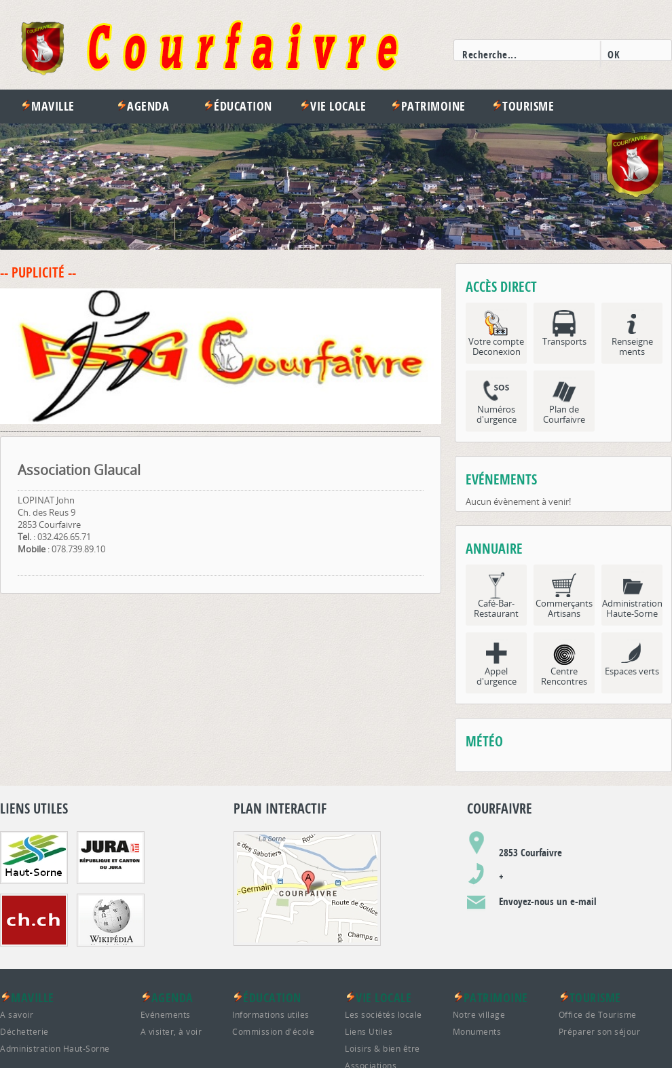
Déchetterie (24, 1031)
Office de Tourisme (598, 1014)
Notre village (479, 1014)
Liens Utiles (368, 1031)
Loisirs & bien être (382, 1048)
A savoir (16, 1014)
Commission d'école (273, 1031)
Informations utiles (271, 1014)
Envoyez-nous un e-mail (548, 901)
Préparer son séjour (600, 1031)
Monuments (477, 1031)
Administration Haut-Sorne (55, 1048)
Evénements (166, 1014)
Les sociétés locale (383, 1014)
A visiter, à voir (171, 1031)
